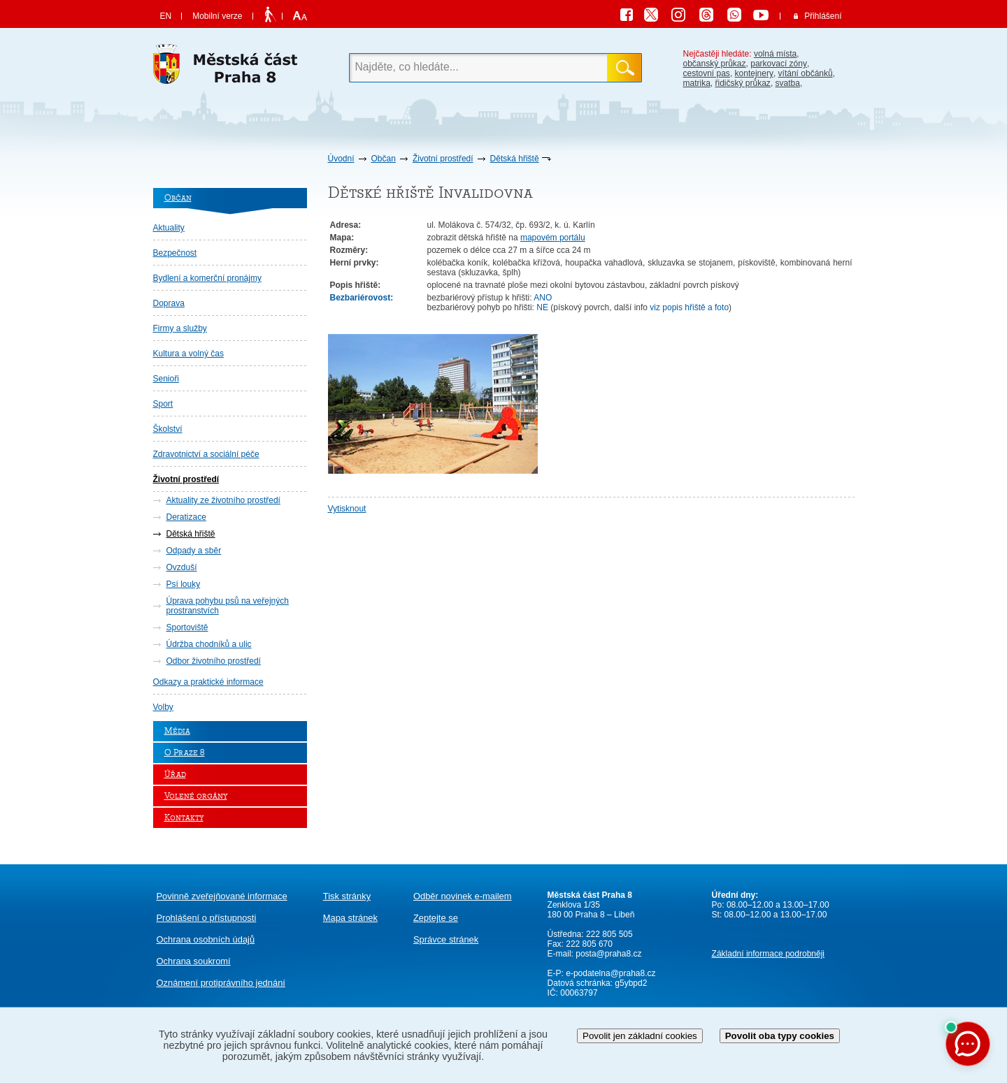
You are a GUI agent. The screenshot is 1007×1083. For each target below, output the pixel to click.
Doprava (169, 303)
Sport (163, 404)
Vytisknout (347, 509)
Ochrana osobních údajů (206, 939)
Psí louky (183, 584)
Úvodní (341, 158)
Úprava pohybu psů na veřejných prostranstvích (227, 606)
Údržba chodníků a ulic (209, 644)
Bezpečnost (175, 253)
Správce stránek (445, 939)
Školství (168, 429)
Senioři (166, 379)
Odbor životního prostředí (213, 661)
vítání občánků (805, 73)
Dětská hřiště (514, 158)
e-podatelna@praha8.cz (610, 973)
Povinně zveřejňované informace (222, 896)
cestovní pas (706, 73)
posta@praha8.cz (608, 954)
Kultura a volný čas (188, 353)
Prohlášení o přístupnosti (207, 918)
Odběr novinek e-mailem (462, 896)
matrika (696, 83)
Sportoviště (187, 627)
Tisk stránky (347, 896)
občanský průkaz (714, 63)
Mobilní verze (217, 16)
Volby (163, 707)
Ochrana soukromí (194, 961)
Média (177, 731)
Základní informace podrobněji (768, 954)
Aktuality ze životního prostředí (223, 500)
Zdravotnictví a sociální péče (206, 454)
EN (166, 16)
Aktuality (169, 228)
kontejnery (754, 73)
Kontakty (183, 817)
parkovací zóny (778, 63)
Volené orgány (195, 796)
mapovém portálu (552, 237)
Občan (383, 158)
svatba (788, 83)
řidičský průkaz (743, 83)
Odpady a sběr (194, 550)
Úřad (175, 774)
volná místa (775, 54)
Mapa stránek (350, 918)
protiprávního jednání (221, 982)
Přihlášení (822, 16)
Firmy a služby (180, 328)
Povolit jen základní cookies (640, 1036)
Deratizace (186, 517)
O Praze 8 (184, 752)
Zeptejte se (435, 918)
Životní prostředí (443, 158)
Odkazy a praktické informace (208, 682)
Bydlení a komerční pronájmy (207, 278)
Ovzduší (181, 567)
